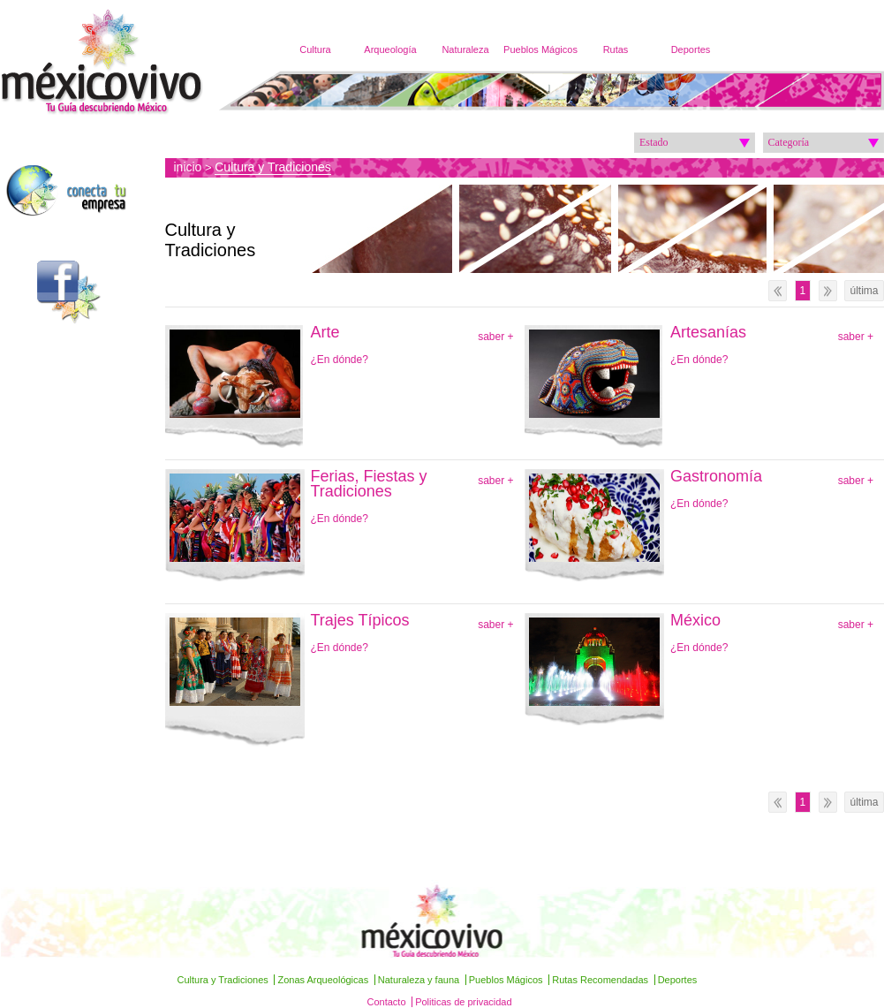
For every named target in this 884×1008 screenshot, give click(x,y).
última (864, 290)
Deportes (691, 49)
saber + (495, 336)
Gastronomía (716, 476)
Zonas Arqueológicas (322, 979)
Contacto (386, 1002)
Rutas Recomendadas (600, 979)
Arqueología (390, 49)
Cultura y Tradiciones (273, 167)
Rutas (616, 49)
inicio (188, 167)
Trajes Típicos (360, 620)
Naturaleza (465, 49)
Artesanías (708, 332)
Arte (325, 332)
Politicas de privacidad (463, 1002)
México (695, 620)
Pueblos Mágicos (540, 49)
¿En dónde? (339, 359)
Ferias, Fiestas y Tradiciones (369, 484)
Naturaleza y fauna (418, 979)
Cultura (314, 49)
